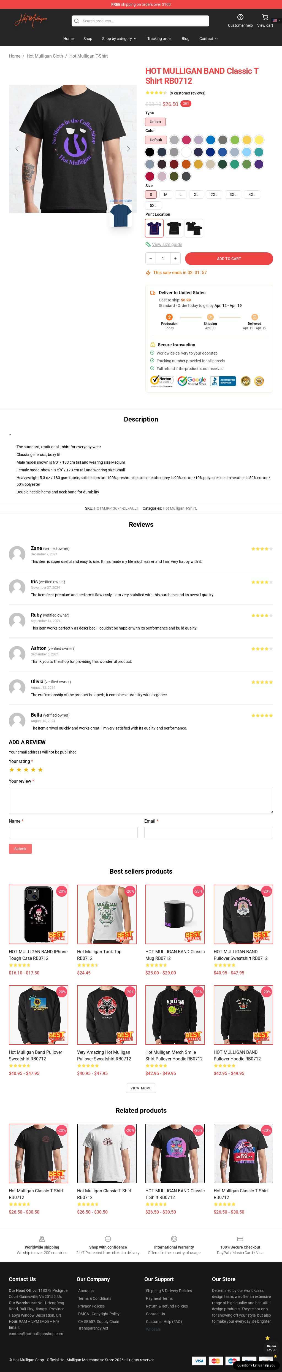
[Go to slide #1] (44, 243)
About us (86, 1291)
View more (141, 1088)
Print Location (157, 214)
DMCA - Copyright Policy (99, 1314)
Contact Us (155, 1314)
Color (150, 130)
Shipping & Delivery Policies (169, 1291)
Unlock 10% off (271, 1348)
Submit (20, 849)
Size (149, 185)
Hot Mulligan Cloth (45, 56)
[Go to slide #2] (72, 243)
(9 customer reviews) (187, 93)
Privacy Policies (91, 1306)
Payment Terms (159, 1298)
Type (149, 113)
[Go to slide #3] (101, 243)
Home (14, 56)
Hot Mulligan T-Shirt (88, 56)
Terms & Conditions (94, 1298)
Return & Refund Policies (167, 1306)
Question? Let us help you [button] (256, 1365)
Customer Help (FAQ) (164, 1321)
